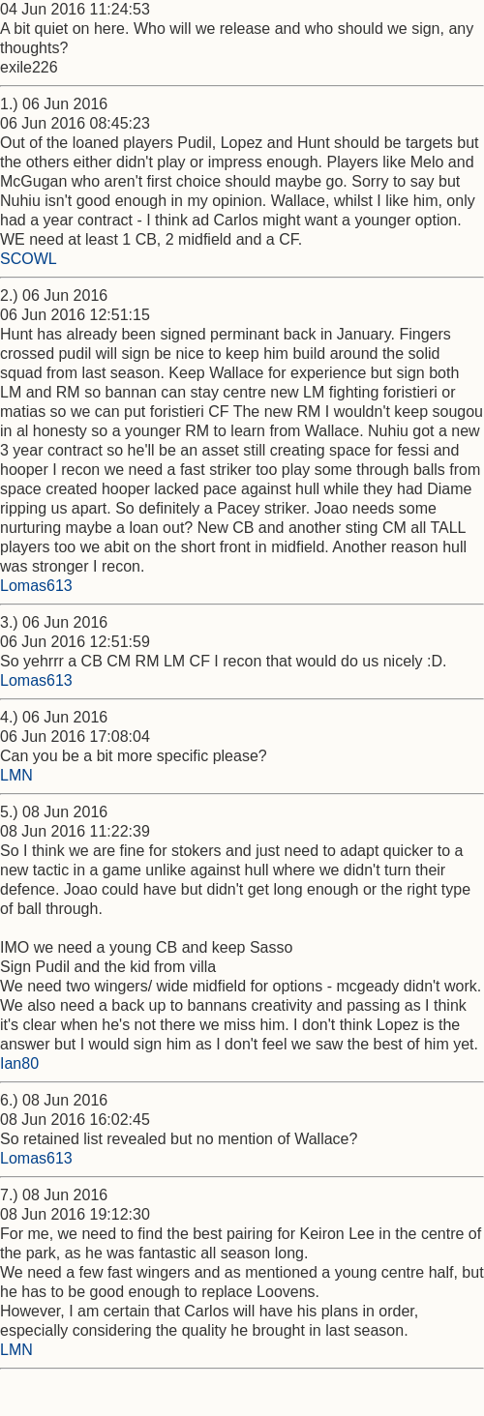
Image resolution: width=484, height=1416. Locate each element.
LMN (16, 775)
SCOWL (28, 259)
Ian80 (19, 1063)
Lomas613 (36, 585)
